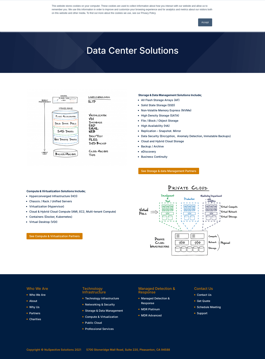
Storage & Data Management (104, 310)
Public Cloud (93, 322)
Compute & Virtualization (101, 316)
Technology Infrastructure (102, 298)
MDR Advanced (151, 315)
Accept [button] (205, 22)
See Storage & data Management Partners (168, 171)
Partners (34, 313)
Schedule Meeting (209, 307)
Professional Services (99, 328)
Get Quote (203, 301)
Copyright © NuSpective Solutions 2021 (54, 349)
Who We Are (37, 294)
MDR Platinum (150, 309)
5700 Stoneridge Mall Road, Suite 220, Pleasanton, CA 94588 (128, 349)
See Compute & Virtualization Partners (54, 236)
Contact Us (204, 294)
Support (202, 313)
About (33, 301)
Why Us (34, 307)
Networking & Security (100, 304)
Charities (35, 319)
